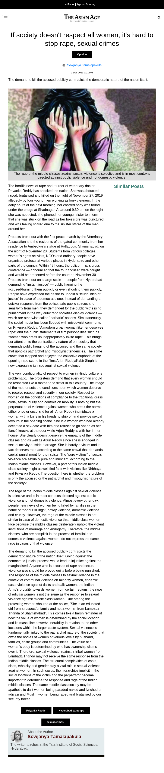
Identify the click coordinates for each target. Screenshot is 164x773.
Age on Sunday (85, 4)
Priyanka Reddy (36, 710)
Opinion (82, 54)
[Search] (159, 18)
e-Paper (70, 4)
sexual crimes (55, 722)
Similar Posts (129, 186)
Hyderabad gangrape (72, 710)
